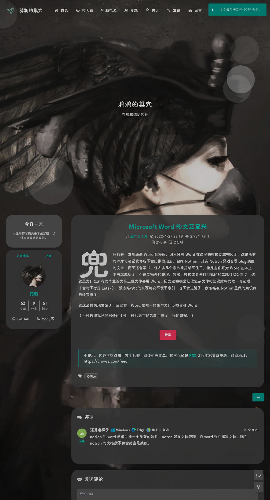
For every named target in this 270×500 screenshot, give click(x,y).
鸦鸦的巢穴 (31, 10)
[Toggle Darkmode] (258, 487)
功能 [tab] (48, 256)
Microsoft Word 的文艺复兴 (168, 226)
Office (91, 376)
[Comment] (258, 475)
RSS (192, 355)
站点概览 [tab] (23, 256)
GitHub (20, 318)
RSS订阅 (45, 318)
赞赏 (167, 335)
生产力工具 (139, 236)
